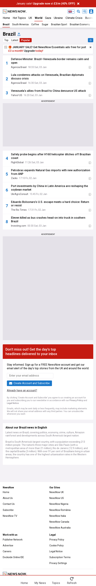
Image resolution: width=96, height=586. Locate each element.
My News (40, 582)
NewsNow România (60, 510)
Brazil (6, 24)
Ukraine (58, 18)
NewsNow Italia (57, 516)
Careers (7, 551)
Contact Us (9, 504)
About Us (8, 498)
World (38, 18)
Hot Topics (19, 18)
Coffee (35, 24)
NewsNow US (56, 498)
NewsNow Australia (60, 527)
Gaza (48, 18)
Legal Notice (13, 403)
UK (30, 18)
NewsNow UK (56, 492)
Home (6, 18)
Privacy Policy (76, 400)
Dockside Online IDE (13, 557)
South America (20, 24)
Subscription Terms (60, 557)
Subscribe (8, 510)
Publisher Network (13, 539)
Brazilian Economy (80, 24)
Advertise (8, 545)
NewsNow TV (10, 516)
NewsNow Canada (59, 521)
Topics (56, 582)
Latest (14, 40)
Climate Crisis (74, 18)
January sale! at (45, 3)
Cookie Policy (56, 545)
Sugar (45, 24)
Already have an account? (22, 390)
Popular (25, 40)
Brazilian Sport (59, 24)
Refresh (72, 582)
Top (6, 40)
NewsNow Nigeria (58, 504)
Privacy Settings (58, 563)
